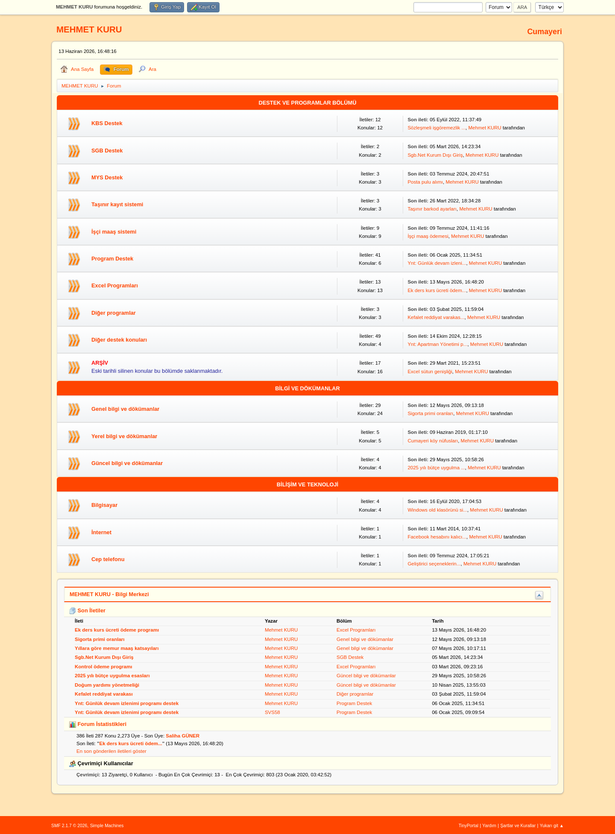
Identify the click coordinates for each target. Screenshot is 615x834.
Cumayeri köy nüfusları (432, 440)
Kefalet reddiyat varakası (104, 693)
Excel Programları (114, 285)
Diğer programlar (113, 313)
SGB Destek (107, 150)
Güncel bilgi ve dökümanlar (127, 463)
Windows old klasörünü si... (437, 509)
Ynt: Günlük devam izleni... (436, 263)
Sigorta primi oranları (430, 413)
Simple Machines (107, 825)
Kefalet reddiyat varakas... (435, 317)
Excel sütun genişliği (429, 371)
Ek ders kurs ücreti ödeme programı (117, 629)
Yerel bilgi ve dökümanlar (124, 436)
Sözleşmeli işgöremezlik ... (436, 127)
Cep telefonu (108, 559)
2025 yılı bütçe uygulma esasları (112, 675)
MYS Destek (107, 177)
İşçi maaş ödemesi (427, 236)
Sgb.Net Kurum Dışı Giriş (435, 155)
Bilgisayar (104, 505)
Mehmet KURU (484, 127)
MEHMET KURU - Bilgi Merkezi (109, 594)
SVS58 (272, 712)
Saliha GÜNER (182, 735)
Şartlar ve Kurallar (518, 825)
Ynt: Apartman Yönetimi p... (437, 344)
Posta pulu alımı (425, 181)
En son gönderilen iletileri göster (111, 751)
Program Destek (112, 258)
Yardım (489, 825)
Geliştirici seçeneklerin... (433, 563)
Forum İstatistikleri (97, 724)
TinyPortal (468, 825)
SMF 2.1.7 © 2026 (69, 825)
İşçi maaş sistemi (113, 231)
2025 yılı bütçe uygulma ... (436, 467)
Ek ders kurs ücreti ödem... (436, 290)
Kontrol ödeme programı (103, 666)
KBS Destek (107, 123)
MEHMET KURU (89, 29)
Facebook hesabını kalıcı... (436, 536)
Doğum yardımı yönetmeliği (107, 685)
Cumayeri (544, 31)
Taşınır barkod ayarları (432, 208)
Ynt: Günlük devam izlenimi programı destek (127, 703)
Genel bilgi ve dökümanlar (125, 409)
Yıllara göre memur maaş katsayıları (117, 648)
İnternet (101, 532)
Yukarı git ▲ (552, 825)
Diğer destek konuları (119, 340)
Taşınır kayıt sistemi (117, 204)
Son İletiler (87, 610)
